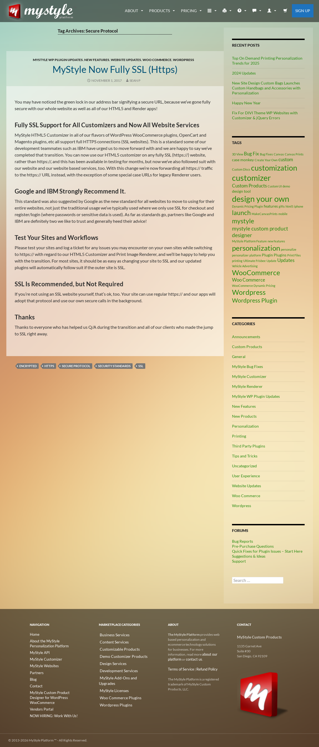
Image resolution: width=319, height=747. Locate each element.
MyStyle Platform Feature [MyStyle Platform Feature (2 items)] (249, 241)
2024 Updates (244, 73)
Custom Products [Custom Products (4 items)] (249, 186)
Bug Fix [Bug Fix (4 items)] (251, 154)
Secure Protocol (76, 366)
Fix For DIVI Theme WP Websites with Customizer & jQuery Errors (265, 115)
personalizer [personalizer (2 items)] (240, 255)
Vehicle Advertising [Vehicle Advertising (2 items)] (245, 266)
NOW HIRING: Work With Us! (52, 711)
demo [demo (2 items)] (286, 186)
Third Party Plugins (248, 446)
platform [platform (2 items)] (255, 255)
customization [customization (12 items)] (274, 167)
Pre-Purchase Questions (253, 546)
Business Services (111, 634)
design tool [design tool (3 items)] (241, 191)
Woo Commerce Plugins (116, 687)
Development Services (115, 668)
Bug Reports (242, 541)
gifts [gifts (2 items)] (282, 206)
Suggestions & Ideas (248, 556)
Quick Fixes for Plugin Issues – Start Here (267, 551)
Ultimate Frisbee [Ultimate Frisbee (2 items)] (254, 261)
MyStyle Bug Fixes (247, 366)
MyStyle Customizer (249, 376)
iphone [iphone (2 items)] (298, 206)
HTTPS (49, 366)
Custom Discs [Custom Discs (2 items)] (241, 169)
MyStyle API (38, 653)
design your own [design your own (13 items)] (260, 198)
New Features (96, 60)
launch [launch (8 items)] (241, 212)
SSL (140, 366)
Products (159, 10)
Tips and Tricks (244, 456)
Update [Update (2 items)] (271, 261)
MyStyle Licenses (111, 681)
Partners (36, 673)
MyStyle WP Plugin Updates (58, 60)
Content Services (111, 641)
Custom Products (247, 346)
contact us (192, 659)
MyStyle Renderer (247, 386)
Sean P (135, 80)
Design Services (110, 661)
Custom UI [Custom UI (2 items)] (275, 186)
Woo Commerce (157, 60)
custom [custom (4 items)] (285, 159)
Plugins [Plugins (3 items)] (280, 255)
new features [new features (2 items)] (276, 241)
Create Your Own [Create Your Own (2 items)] (266, 160)
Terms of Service (179, 669)
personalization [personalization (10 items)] (256, 248)
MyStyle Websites (42, 666)
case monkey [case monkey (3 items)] (243, 159)
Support (239, 561)
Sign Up (302, 10)
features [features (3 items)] (271, 206)
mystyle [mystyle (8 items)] (243, 221)
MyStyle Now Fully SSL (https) (115, 68)
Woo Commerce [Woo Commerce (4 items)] (248, 280)
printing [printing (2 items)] (237, 261)
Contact (35, 686)
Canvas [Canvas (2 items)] (279, 154)
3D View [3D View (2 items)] (237, 154)
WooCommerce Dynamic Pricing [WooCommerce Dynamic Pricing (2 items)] (253, 285)
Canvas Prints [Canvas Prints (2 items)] (294, 154)
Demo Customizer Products (119, 654)
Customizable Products (116, 648)
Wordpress (183, 60)
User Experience (246, 475)
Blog (33, 679)
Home (34, 634)
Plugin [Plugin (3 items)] (267, 255)
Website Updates (126, 60)
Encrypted (28, 366)
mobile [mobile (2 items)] (283, 214)
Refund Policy (204, 669)
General (239, 356)
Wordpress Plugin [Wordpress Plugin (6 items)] (254, 300)
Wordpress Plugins (112, 694)
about (131, 10)
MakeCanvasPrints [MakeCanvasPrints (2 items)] (265, 214)
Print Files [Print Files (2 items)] (294, 255)
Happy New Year (246, 102)
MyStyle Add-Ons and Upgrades (122, 674)
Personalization (245, 426)
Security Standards (114, 366)
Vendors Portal (40, 704)
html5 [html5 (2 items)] (289, 206)
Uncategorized (244, 465)
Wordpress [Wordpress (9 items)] (249, 292)
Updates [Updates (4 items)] (285, 260)
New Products (244, 416)
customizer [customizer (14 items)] (251, 177)
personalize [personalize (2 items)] (288, 249)
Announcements (246, 336)
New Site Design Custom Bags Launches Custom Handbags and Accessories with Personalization (266, 88)
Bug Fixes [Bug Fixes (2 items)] (266, 154)
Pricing (189, 10)
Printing (239, 436)
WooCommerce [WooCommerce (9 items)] (256, 273)
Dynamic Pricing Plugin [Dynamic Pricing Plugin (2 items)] (247, 206)
